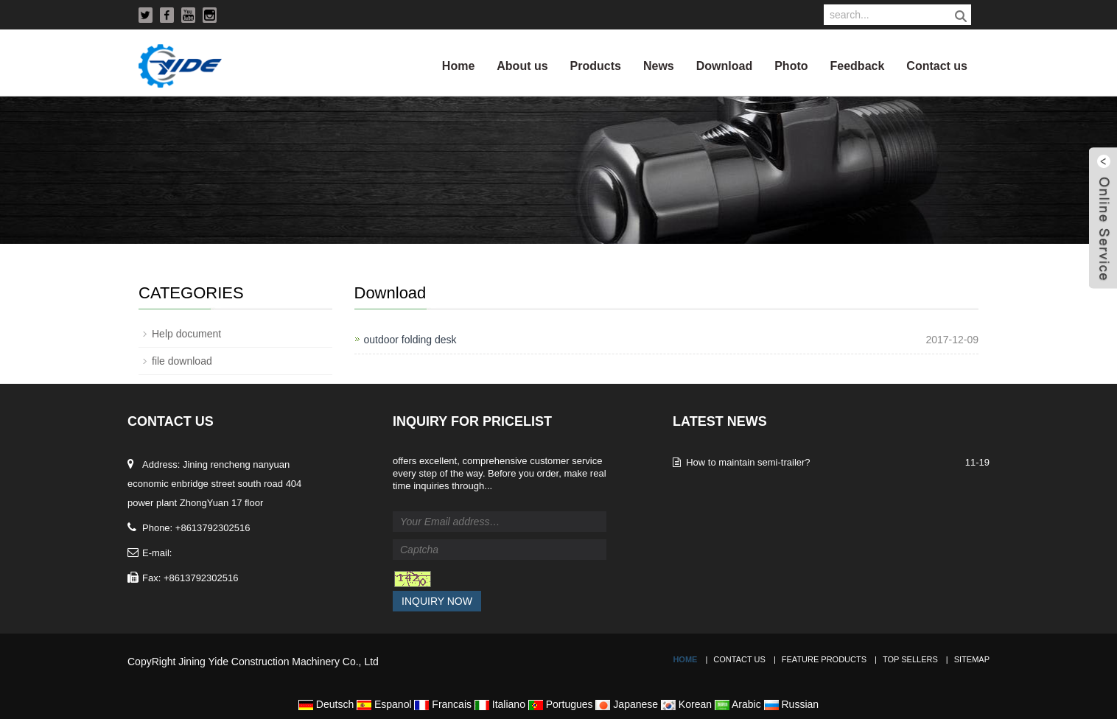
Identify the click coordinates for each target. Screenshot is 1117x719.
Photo (791, 66)
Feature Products (824, 659)
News (658, 66)
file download (182, 361)
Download (724, 66)
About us (522, 66)
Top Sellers (910, 659)
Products (595, 66)
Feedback (857, 66)
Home (458, 66)
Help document (186, 334)
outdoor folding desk (410, 340)
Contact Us (739, 659)
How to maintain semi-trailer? (748, 462)
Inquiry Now (437, 601)
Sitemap (972, 659)
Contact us (936, 66)
